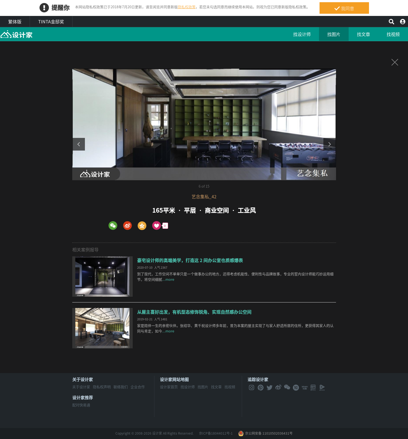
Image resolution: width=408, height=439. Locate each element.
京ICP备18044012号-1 (216, 433)
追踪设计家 (258, 379)
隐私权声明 (102, 386)
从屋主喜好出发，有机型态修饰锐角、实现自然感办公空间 (194, 312)
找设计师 (302, 34)
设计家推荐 (82, 397)
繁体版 (14, 21)
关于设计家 (82, 379)
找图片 (333, 34)
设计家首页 (169, 386)
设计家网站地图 (174, 379)
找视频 (393, 34)
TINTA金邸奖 (51, 21)
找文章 (363, 34)
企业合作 (138, 386)
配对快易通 (81, 404)
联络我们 (120, 386)
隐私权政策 (187, 6)
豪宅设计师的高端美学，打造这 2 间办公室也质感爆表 (190, 260)
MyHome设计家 (16, 34)
